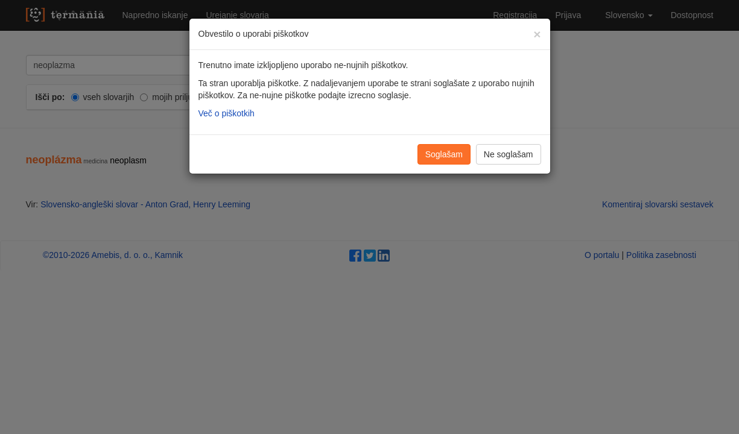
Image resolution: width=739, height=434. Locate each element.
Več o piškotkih (226, 113)
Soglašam (444, 154)
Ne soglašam (508, 154)
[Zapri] (537, 34)
